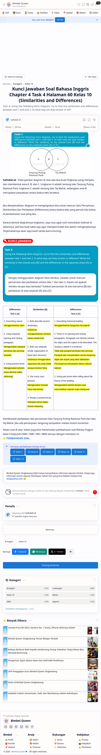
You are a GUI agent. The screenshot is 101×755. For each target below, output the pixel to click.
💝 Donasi (59, 743)
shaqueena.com (14, 478)
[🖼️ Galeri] (94, 13)
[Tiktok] (21, 727)
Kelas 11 (79, 451)
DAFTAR (60, 19)
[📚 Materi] (81, 13)
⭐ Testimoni (60, 747)
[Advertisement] (50, 46)
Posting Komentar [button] (50, 565)
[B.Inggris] (9, 541)
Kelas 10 (63, 451)
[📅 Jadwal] (68, 13)
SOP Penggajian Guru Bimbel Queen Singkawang (32, 671)
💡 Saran (58, 739)
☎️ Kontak (10, 743)
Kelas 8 (33, 451)
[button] (3, 4)
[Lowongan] (73, 588)
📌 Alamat (10, 747)
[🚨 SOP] (5, 13)
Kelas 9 (48, 451)
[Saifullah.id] (15, 119)
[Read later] (84, 120)
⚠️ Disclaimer (85, 747)
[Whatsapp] (16, 727)
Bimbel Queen (19, 751)
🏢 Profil (9, 739)
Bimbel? (50, 19)
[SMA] (27, 601)
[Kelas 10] (23, 541)
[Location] (32, 727)
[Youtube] (27, 727)
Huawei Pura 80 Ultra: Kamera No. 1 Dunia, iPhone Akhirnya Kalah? (41, 627)
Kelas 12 (18, 458)
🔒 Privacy (83, 739)
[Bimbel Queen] (9, 4)
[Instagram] (5, 727)
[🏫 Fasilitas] (42, 13)
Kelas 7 (18, 451)
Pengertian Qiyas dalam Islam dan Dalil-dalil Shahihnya (36, 660)
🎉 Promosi (35, 747)
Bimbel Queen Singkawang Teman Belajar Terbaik (33, 638)
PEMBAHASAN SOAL (18, 438)
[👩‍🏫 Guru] (17, 13)
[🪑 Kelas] (55, 13)
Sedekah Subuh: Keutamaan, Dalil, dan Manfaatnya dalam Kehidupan (43, 693)
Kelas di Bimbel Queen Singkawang (25, 682)
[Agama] (73, 601)
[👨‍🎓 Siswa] (29, 13)
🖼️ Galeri (34, 739)
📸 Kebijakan (85, 743)
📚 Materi (34, 743)
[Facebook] (11, 727)
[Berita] (73, 595)
